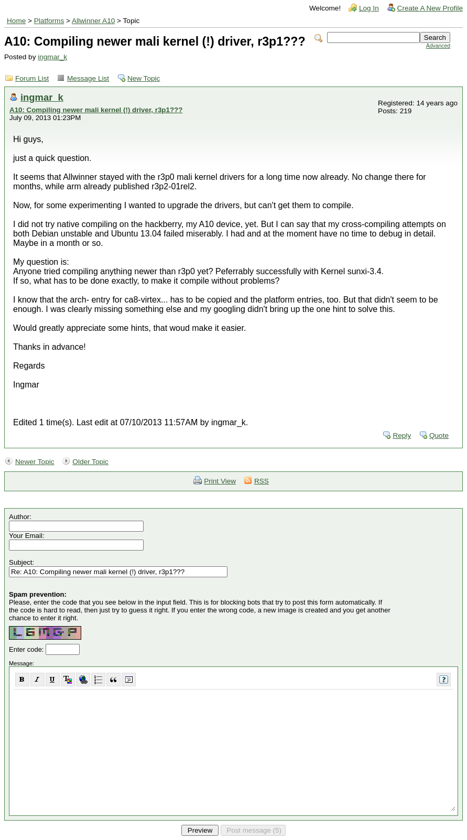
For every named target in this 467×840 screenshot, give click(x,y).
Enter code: (27, 649)
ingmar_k (52, 57)
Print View (220, 481)
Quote (439, 435)
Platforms (49, 21)
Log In (369, 8)
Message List (88, 78)
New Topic (143, 78)
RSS (261, 481)
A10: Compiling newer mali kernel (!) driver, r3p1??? (95, 110)
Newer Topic (35, 462)
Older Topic (90, 462)
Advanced (438, 46)
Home (16, 21)
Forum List (32, 78)
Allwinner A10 (93, 21)
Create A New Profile (430, 8)
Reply (402, 435)
